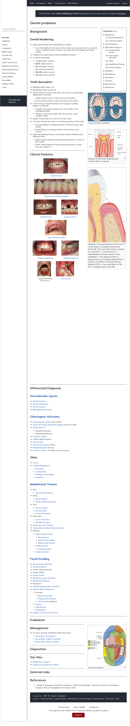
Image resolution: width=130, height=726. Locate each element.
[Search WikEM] (13, 29)
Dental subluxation (40, 409)
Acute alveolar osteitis (57, 353)
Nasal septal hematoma (45, 506)
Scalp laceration (42, 556)
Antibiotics (6, 59)
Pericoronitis (106, 374)
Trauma (54, 701)
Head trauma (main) (44, 539)
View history (73, 3)
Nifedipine (39, 479)
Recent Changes (9, 73)
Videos (5, 44)
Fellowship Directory (10, 69)
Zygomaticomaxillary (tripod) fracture (48, 533)
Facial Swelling (39, 563)
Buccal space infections (42, 569)
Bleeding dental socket (42, 414)
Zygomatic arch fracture (43, 530)
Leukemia (39, 482)
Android (121, 13)
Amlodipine (49, 479)
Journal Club (7, 55)
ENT (45, 701)
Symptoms (62, 701)
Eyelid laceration (45, 554)
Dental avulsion (97, 325)
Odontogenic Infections (44, 421)
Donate (78, 720)
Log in (124, 3)
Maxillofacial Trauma (43, 489)
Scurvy (35, 467)
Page (31, 3)
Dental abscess (39, 432)
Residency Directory (10, 66)
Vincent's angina (40, 455)
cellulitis (41, 577)
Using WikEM (7, 77)
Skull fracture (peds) (46, 545)
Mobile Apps (7, 52)
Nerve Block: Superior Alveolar (48, 643)
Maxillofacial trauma (41, 585)
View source (60, 3)
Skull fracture (43, 542)
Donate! (5, 37)
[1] (50, 146)
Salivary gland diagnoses (43, 594)
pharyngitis (64, 455)
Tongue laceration (43, 518)
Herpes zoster (39, 580)
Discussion (40, 3)
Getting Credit (8, 84)
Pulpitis (36, 444)
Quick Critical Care (9, 62)
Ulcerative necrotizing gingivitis (78, 297)
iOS (112, 13)
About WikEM (79, 712)
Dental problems (40, 571)
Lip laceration (41, 515)
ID (49, 701)
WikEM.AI (6, 41)
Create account (112, 3)
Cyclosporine (40, 476)
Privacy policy (63, 712)
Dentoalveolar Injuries (44, 400)
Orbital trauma (41, 550)
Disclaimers (94, 712)
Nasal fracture (41, 504)
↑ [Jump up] (36, 690)
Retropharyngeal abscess (43, 452)
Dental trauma (41, 512)
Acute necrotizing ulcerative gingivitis (48, 429)
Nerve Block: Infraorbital (45, 641)
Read (50, 3)
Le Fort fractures (42, 524)
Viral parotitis (43, 606)
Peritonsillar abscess (41, 449)
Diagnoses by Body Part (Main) (46, 669)
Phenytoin (39, 473)
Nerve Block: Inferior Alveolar (47, 646)
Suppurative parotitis (47, 603)
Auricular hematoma (44, 497)
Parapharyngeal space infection (46, 591)
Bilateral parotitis (45, 600)
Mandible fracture (42, 527)
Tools (4, 87)
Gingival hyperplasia (96, 353)
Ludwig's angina (39, 441)
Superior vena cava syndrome (45, 617)
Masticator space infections (44, 583)
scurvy (81, 384)
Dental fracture (56, 183)
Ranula (38, 609)
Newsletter (6, 80)
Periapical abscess (53, 382)
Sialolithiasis (40, 614)
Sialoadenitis (40, 612)
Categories (6, 48)
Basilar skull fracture (46, 548)
